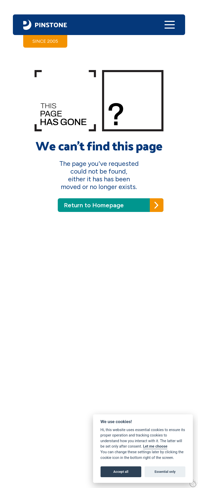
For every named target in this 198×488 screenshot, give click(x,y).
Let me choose (155, 446)
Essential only (164, 472)
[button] (169, 25)
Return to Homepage (94, 205)
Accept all (120, 472)
